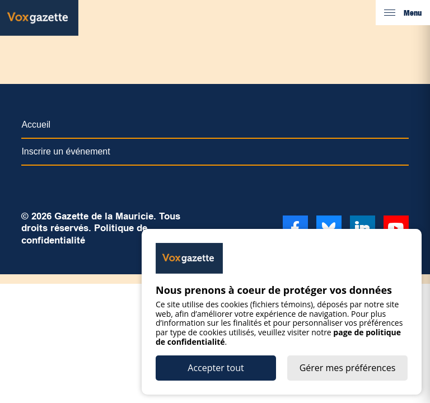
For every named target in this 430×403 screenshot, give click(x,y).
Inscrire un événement (65, 151)
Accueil (35, 124)
